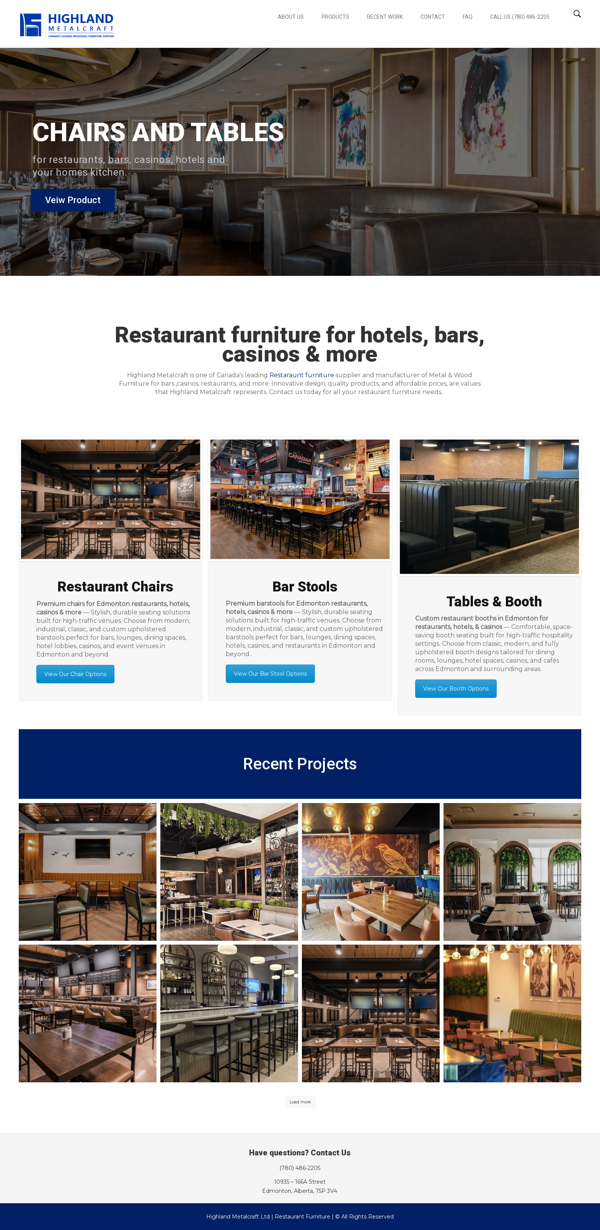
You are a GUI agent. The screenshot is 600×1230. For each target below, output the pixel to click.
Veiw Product (68, 204)
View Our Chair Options (75, 674)
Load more (300, 1102)
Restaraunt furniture (301, 375)
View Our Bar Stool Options (270, 673)
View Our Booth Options (456, 688)
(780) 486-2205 (299, 1168)
